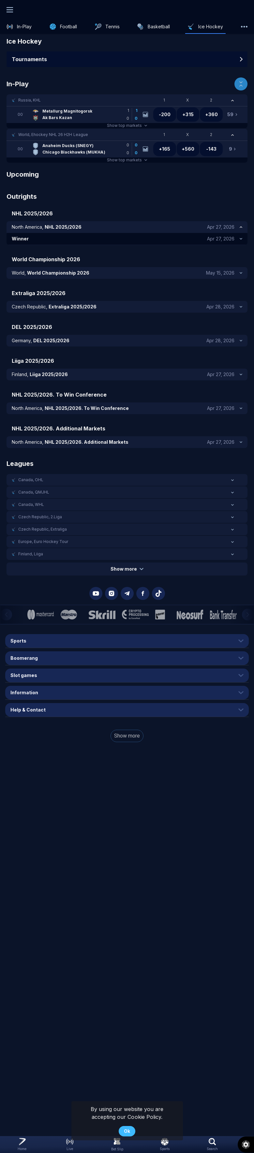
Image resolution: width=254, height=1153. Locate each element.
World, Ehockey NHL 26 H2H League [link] (53, 134)
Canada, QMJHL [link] (33, 492)
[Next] (248, 614)
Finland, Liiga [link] (30, 553)
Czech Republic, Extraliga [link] (42, 529)
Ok (127, 1131)
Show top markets (127, 125)
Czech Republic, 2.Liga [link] (40, 516)
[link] (19, 27)
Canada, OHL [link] (30, 479)
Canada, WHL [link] (31, 504)
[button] (127, 100)
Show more (127, 569)
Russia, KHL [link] (29, 100)
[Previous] (6, 614)
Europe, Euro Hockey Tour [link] (43, 541)
